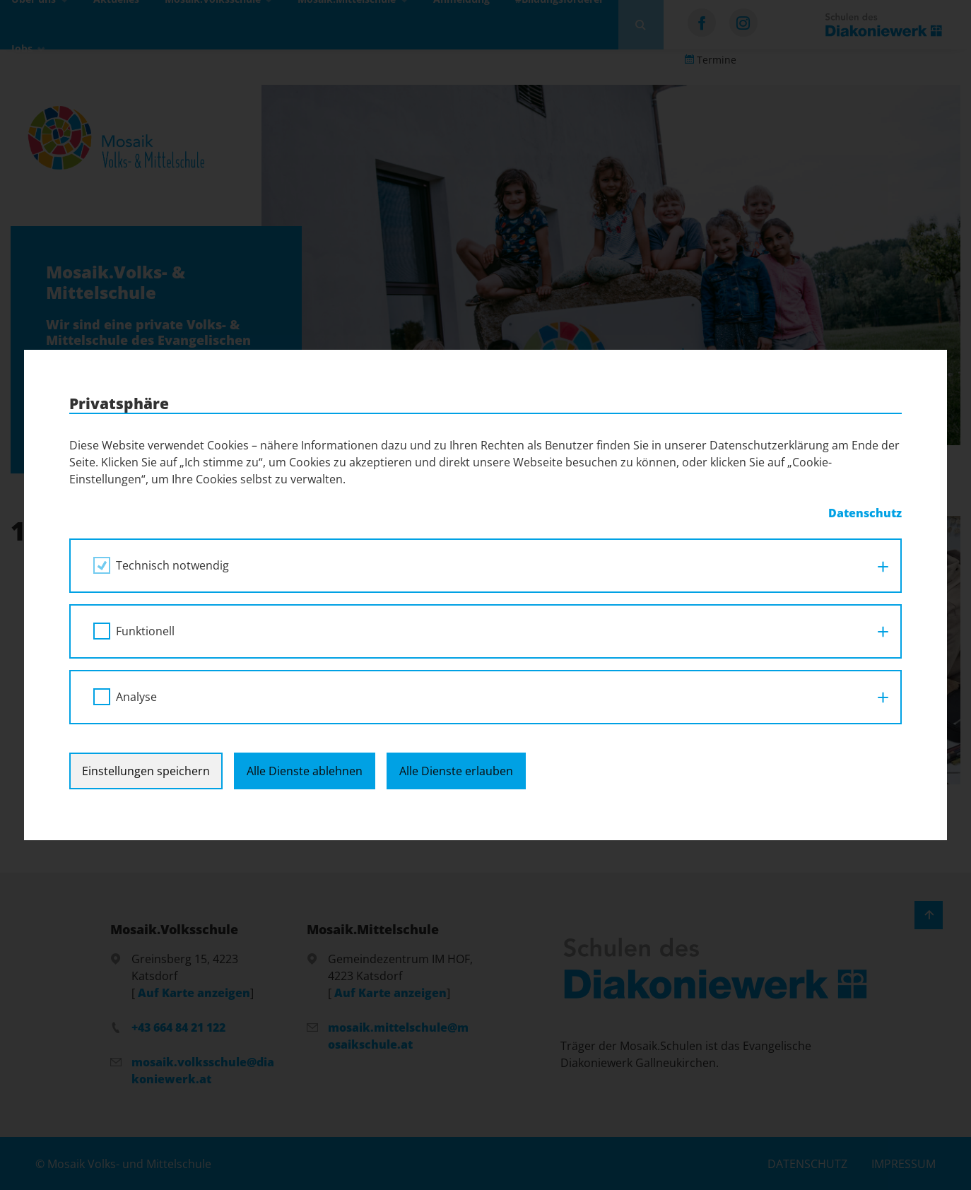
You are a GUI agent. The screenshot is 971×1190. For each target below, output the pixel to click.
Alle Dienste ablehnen (305, 771)
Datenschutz (865, 513)
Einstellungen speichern (146, 771)
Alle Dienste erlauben (456, 771)
